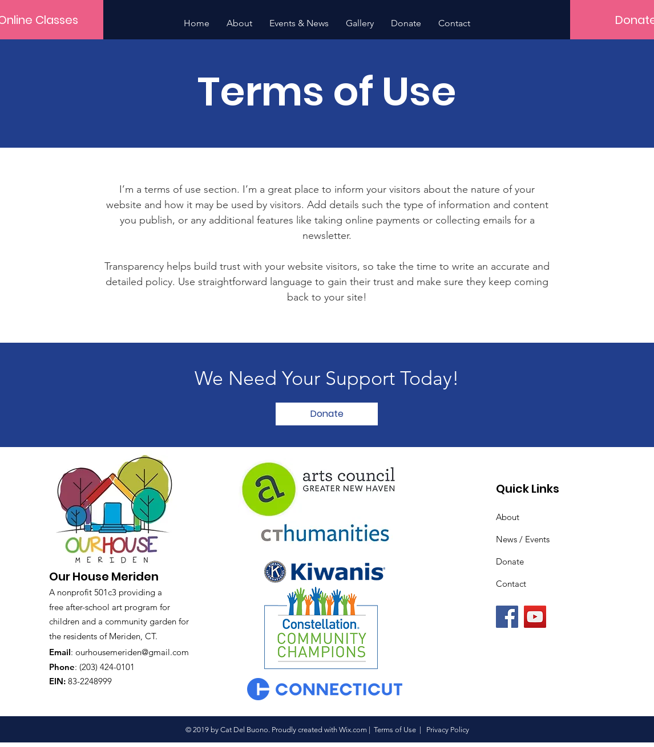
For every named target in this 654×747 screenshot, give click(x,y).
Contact (511, 583)
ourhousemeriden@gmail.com (132, 652)
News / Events (523, 539)
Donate (510, 561)
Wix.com (353, 729)
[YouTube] (535, 617)
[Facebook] (507, 617)
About (507, 516)
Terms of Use (395, 729)
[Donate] (327, 414)
